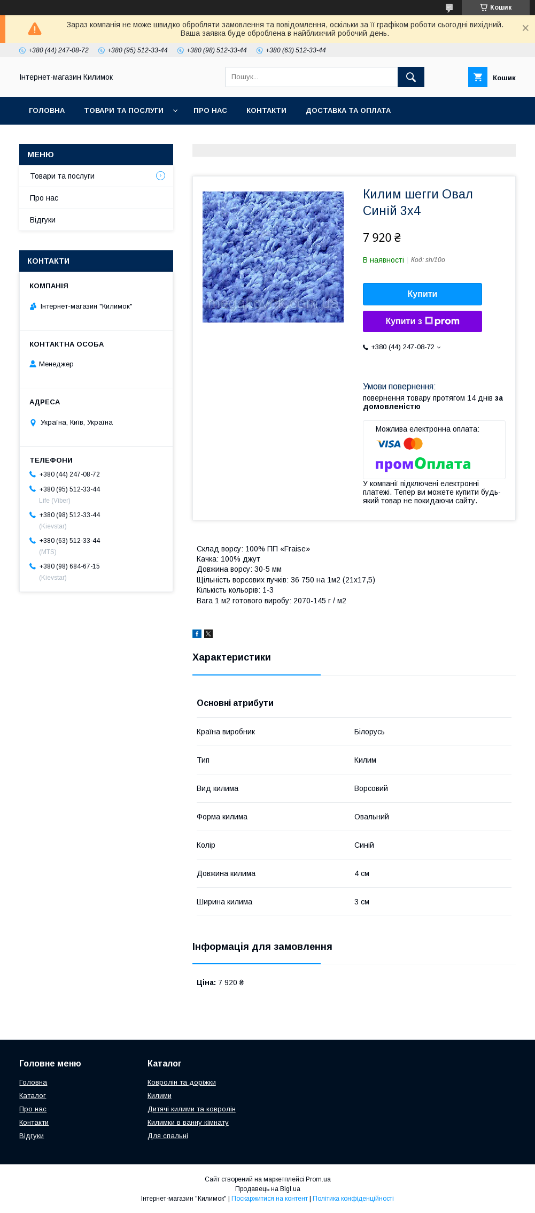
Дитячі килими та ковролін (192, 1109)
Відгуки (43, 220)
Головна (47, 110)
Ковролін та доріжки (182, 1082)
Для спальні (168, 1136)
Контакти (266, 110)
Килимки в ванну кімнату (188, 1122)
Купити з (422, 321)
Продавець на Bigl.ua (267, 1189)
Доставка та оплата (348, 110)
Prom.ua (318, 1179)
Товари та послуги (124, 110)
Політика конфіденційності (353, 1198)
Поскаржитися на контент (269, 1198)
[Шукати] (411, 77)
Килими (160, 1096)
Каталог (32, 1096)
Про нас (210, 110)
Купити (423, 293)
